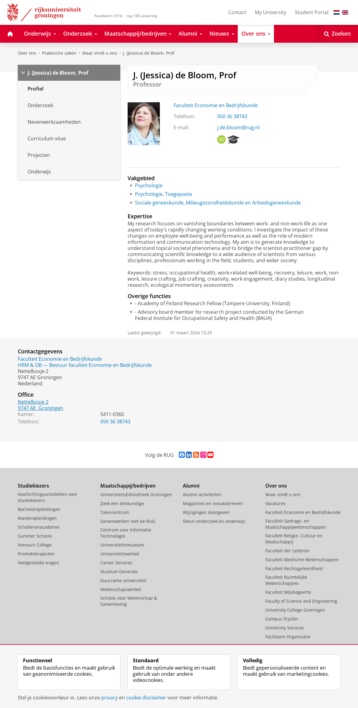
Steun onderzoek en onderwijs (214, 521)
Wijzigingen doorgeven (206, 512)
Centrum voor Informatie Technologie (125, 533)
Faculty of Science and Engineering (301, 601)
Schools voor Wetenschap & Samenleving (128, 601)
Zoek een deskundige (122, 503)
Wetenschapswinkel (120, 589)
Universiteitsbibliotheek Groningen (136, 494)
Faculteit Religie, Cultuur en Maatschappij (293, 539)
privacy (109, 697)
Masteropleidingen (37, 518)
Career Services (116, 563)
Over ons (27, 53)
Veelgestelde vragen (38, 563)
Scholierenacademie (39, 527)
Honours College (35, 545)
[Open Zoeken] (337, 34)
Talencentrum (114, 512)
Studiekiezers (33, 486)
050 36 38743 (232, 116)
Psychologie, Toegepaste (163, 194)
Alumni (191, 486)
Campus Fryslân (281, 619)
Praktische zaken (59, 53)
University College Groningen (295, 610)
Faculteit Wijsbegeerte (288, 592)
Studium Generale (119, 571)
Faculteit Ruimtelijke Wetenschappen (286, 580)
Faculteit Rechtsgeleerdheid (294, 568)
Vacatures (275, 503)
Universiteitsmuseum (122, 545)
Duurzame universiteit (123, 580)
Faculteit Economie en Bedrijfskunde (216, 105)
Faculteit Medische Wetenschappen (302, 559)
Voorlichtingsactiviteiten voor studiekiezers (47, 497)
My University (270, 12)
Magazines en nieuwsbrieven (213, 503)
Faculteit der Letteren (287, 551)
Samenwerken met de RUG (127, 521)
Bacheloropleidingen (39, 509)
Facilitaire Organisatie (287, 637)
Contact (237, 12)
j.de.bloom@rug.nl (238, 127)
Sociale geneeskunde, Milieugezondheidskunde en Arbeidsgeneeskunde (218, 202)
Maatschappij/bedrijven (128, 486)
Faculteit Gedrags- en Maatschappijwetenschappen (295, 524)
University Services (284, 628)
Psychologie (149, 185)
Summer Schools (35, 536)
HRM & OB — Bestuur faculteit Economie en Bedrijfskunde (85, 365)
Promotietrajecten (36, 554)
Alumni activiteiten (202, 494)
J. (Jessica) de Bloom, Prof (148, 53)
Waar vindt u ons (99, 53)
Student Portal (312, 12)
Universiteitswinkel (119, 554)
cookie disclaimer (146, 697)
